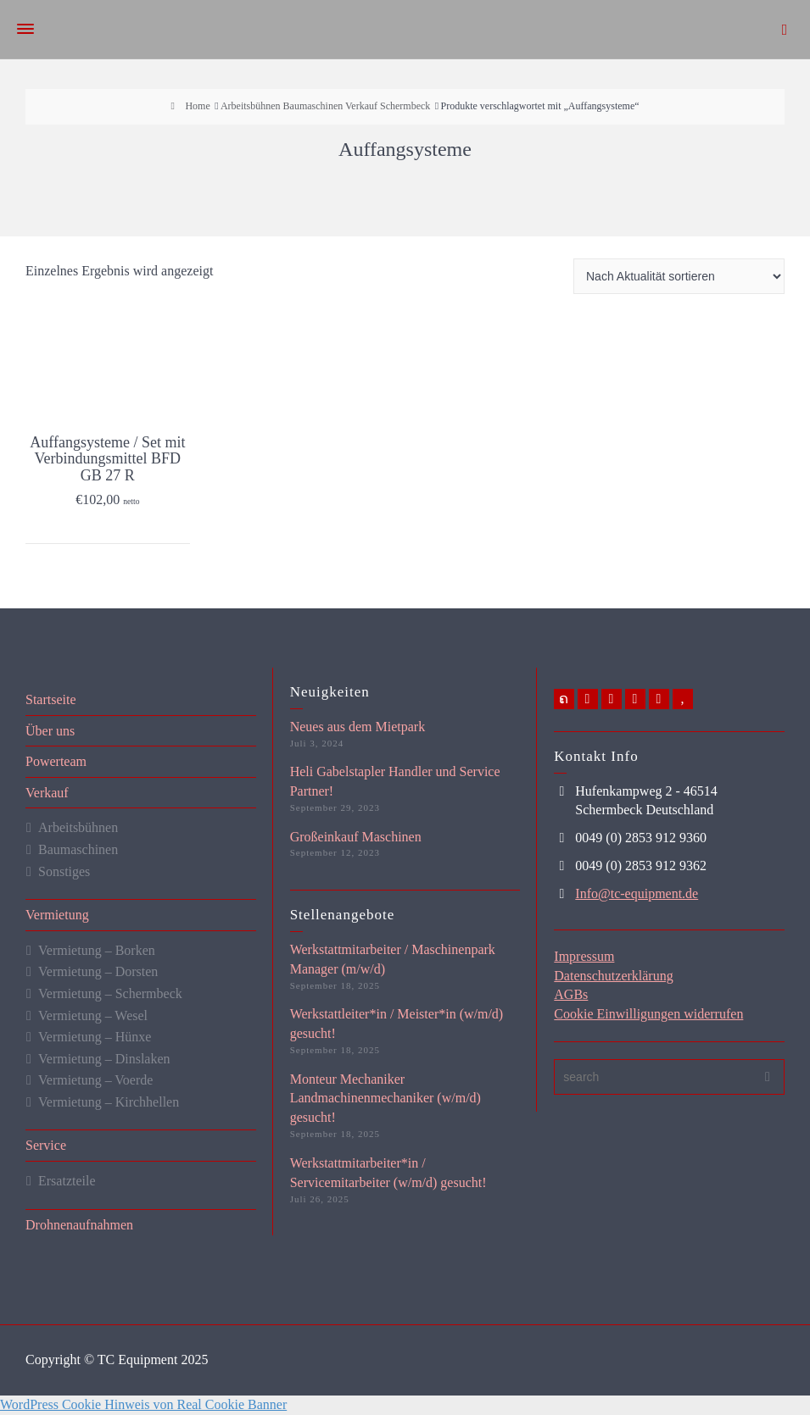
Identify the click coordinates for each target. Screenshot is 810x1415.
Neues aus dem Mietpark (358, 726)
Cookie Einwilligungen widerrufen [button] (648, 1014)
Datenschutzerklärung (613, 975)
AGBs (571, 994)
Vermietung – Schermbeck (110, 993)
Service (45, 1145)
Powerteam (56, 761)
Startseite (50, 699)
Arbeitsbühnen (78, 827)
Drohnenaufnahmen (79, 1225)
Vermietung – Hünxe (94, 1036)
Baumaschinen (78, 849)
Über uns (50, 731)
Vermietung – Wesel (93, 1015)
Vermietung (57, 914)
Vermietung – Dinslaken (104, 1059)
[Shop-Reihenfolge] (679, 276)
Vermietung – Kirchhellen (108, 1102)
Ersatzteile (67, 1181)
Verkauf (47, 792)
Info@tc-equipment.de (636, 893)
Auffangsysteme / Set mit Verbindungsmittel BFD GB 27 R (107, 459)
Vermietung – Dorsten (98, 971)
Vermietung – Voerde (95, 1080)
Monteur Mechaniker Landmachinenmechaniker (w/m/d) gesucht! (385, 1098)
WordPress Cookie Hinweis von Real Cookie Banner (143, 1404)
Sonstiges (64, 871)
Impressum (584, 956)
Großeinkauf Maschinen (356, 837)
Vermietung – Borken (96, 950)
